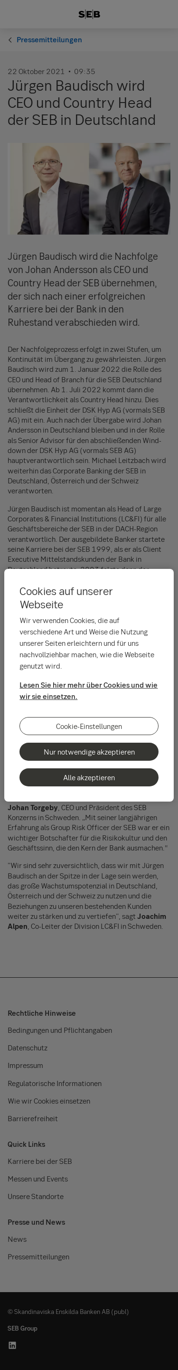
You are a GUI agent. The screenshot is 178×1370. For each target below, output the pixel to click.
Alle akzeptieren (89, 777)
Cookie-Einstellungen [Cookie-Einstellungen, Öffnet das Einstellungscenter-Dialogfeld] (89, 726)
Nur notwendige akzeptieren (89, 751)
